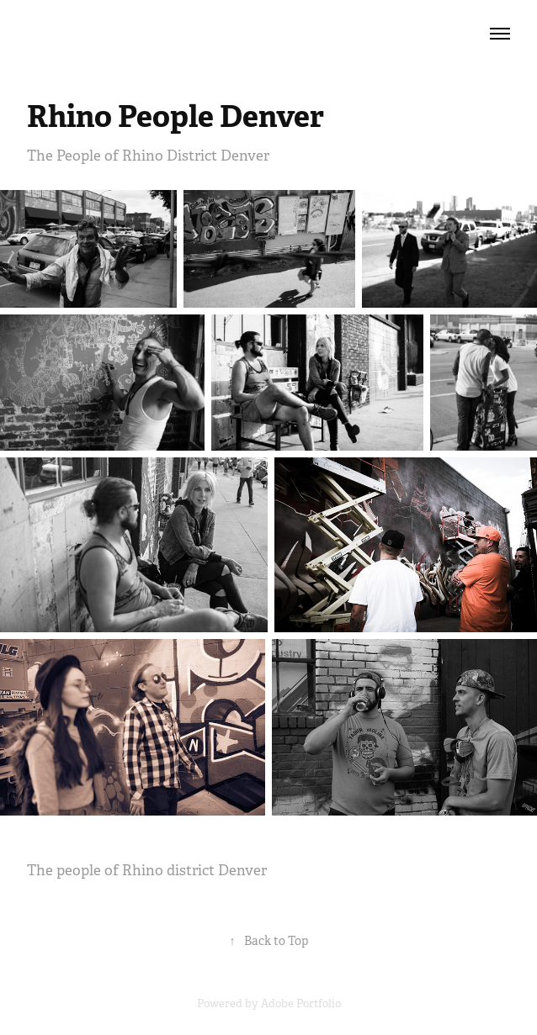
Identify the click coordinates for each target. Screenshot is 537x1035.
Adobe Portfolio (301, 1003)
